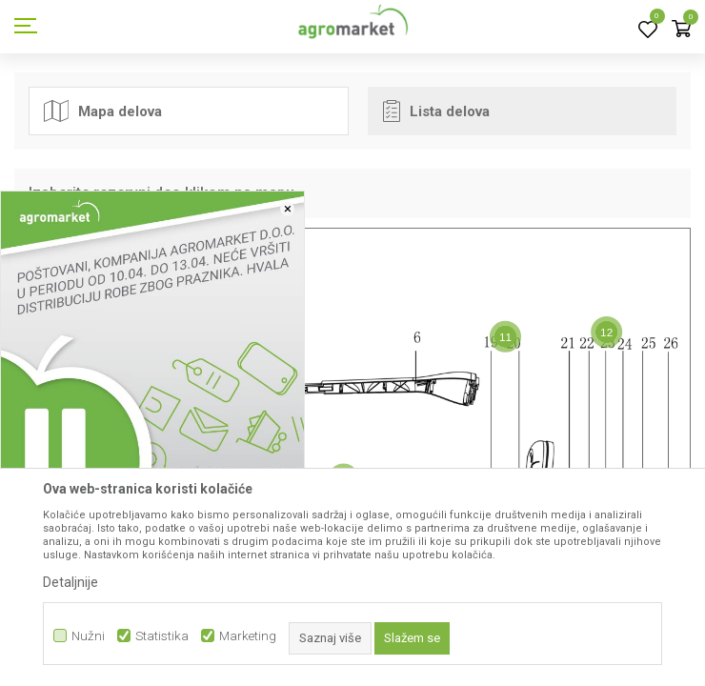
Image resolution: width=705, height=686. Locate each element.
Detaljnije (70, 582)
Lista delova (436, 111)
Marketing (247, 636)
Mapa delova (103, 111)
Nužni (88, 636)
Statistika (162, 636)
